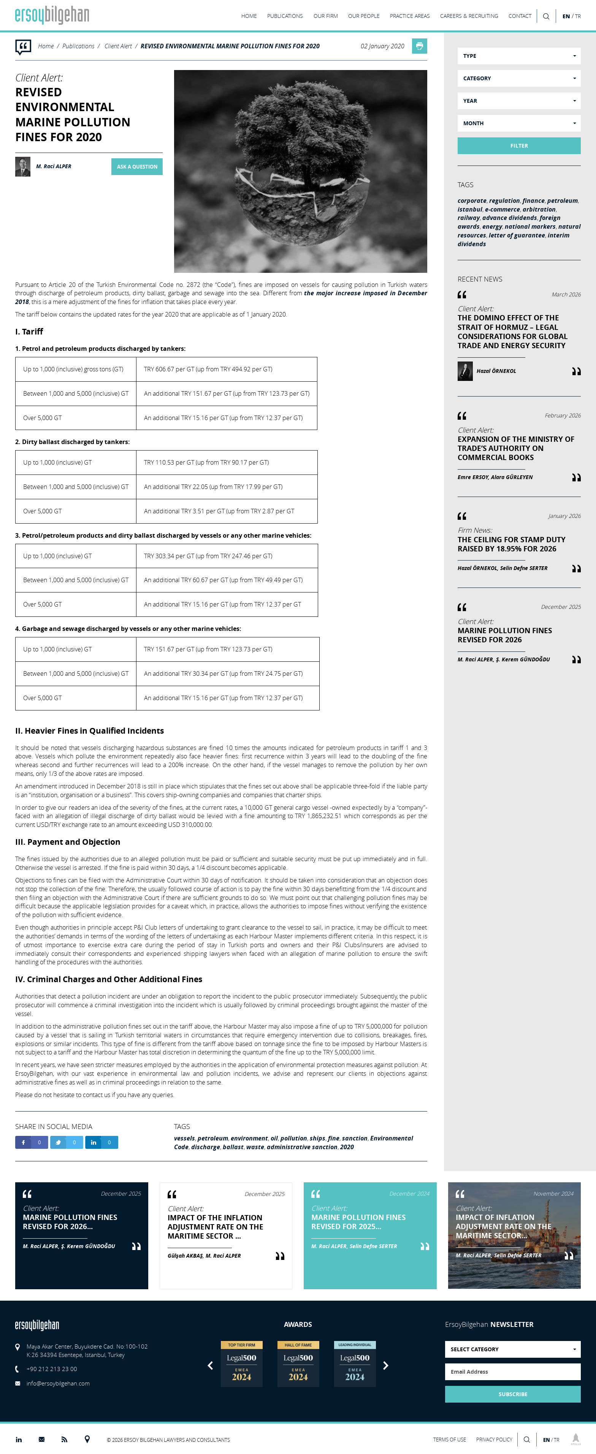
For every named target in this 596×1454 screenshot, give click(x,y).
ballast (233, 1147)
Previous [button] (210, 1365)
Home (46, 46)
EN (566, 16)
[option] (241, 1364)
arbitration (539, 209)
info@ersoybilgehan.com (58, 1383)
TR (578, 16)
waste (255, 1147)
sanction (355, 1138)
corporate (472, 200)
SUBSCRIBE (513, 1394)
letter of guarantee (517, 235)
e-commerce (502, 209)
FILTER (519, 146)
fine (333, 1138)
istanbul (470, 209)
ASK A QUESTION (137, 166)
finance (534, 200)
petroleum (213, 1138)
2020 (347, 1147)
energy (492, 226)
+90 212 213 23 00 (52, 1369)
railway (469, 217)
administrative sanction (302, 1147)
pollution (294, 1138)
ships (317, 1138)
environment (249, 1138)
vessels (184, 1138)
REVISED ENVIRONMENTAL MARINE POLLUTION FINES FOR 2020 (230, 46)
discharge (205, 1147)
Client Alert (118, 46)
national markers (530, 226)
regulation (504, 200)
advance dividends (509, 217)
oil (274, 1138)
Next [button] (385, 1365)
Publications (78, 46)
